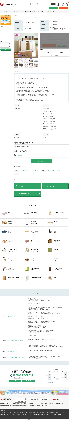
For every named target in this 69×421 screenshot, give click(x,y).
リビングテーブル (40, 412)
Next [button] (67, 375)
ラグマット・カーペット (60, 412)
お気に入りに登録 (62, 45)
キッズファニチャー (11, 414)
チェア (46, 412)
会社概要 (2, 405)
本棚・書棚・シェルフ (45, 414)
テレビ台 (19, 412)
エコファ (26, 414)
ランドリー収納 (3, 416)
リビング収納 (53, 414)
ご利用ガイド (50, 403)
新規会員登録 (63, 8)
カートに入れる (49, 45)
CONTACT (28, 381)
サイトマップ (44, 405)
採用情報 (39, 405)
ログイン (53, 8)
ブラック (49, 170)
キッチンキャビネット (31, 170)
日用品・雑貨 (3, 414)
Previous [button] (47, 375)
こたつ (22, 414)
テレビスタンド (13, 412)
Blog (20, 399)
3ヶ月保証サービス (31, 403)
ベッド (1, 412)
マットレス (6, 412)
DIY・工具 (18, 414)
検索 (5, 49)
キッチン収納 (23, 170)
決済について (39, 403)
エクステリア (52, 412)
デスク (9, 416)
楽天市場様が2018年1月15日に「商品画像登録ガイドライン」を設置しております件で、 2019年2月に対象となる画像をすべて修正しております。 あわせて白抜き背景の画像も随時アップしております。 (44, 357)
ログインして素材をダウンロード (41, 161)
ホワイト (54, 170)
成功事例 (45, 403)
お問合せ (62, 403)
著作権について (33, 405)
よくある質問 (57, 403)
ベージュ (58, 170)
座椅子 (38, 414)
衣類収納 (30, 412)
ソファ (34, 412)
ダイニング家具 (33, 414)
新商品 (15, 8)
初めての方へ (5, 8)
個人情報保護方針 (13, 405)
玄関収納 (59, 414)
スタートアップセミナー (22, 403)
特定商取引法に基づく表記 (23, 405)
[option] (26, 45)
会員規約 (7, 405)
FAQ (15, 381)
